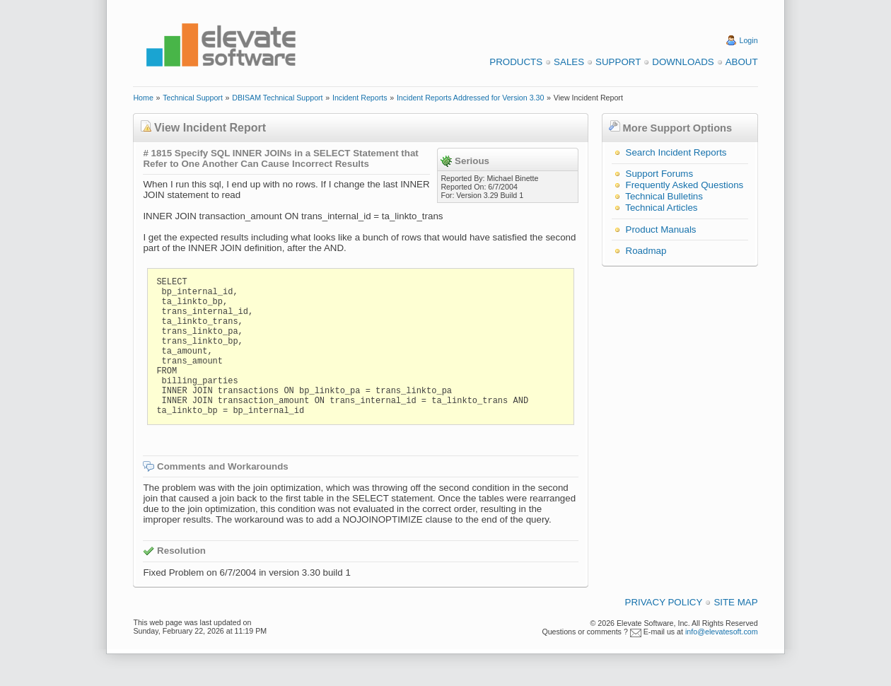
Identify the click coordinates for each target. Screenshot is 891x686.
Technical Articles (661, 207)
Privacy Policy (664, 602)
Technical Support (193, 97)
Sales (569, 62)
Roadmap (646, 250)
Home (143, 97)
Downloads (683, 62)
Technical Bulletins (664, 196)
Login (749, 40)
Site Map (735, 602)
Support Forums (660, 173)
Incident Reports (360, 97)
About (742, 62)
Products (515, 62)
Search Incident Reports (676, 152)
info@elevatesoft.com (721, 631)
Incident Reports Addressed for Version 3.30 (470, 97)
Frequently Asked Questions (685, 185)
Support (618, 62)
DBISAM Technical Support (277, 97)
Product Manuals (661, 229)
